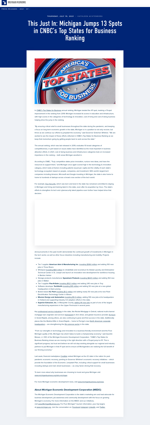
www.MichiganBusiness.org (49, 404)
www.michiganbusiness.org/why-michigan (51, 375)
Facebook (76, 407)
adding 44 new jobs (82, 303)
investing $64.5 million (89, 278)
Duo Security (50, 184)
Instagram (84, 407)
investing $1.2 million (64, 292)
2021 (22, 9)
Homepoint (69, 315)
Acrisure (112, 315)
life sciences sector (72, 324)
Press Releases (9, 9)
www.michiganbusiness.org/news (91, 382)
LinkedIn (92, 407)
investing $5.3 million (73, 297)
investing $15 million (71, 286)
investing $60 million (54, 270)
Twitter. (102, 407)
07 (27, 9)
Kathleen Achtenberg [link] (90, 16)
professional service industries (50, 311)
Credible (64, 356)
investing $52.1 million (68, 283)
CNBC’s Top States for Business (49, 110)
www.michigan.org (44, 407)
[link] (14, 2)
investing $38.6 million (88, 264)
